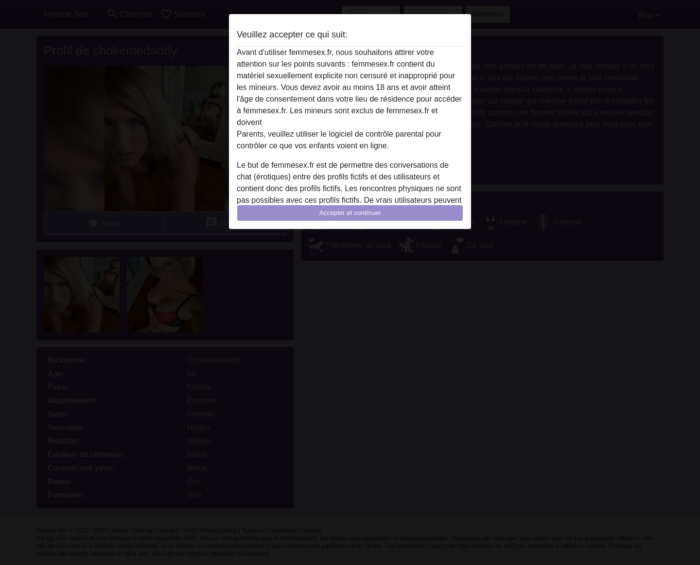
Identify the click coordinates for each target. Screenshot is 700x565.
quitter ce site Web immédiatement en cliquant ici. (349, 122)
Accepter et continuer (350, 212)
